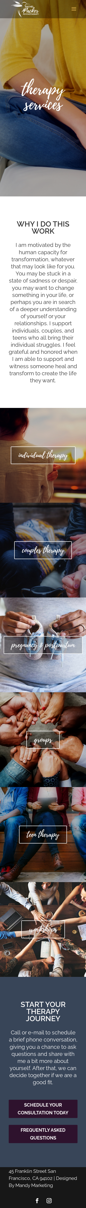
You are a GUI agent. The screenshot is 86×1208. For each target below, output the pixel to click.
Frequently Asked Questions (43, 1134)
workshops (43, 929)
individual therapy (43, 455)
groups (43, 739)
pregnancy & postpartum (43, 645)
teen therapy (43, 834)
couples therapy (43, 550)
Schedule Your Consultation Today (43, 1108)
